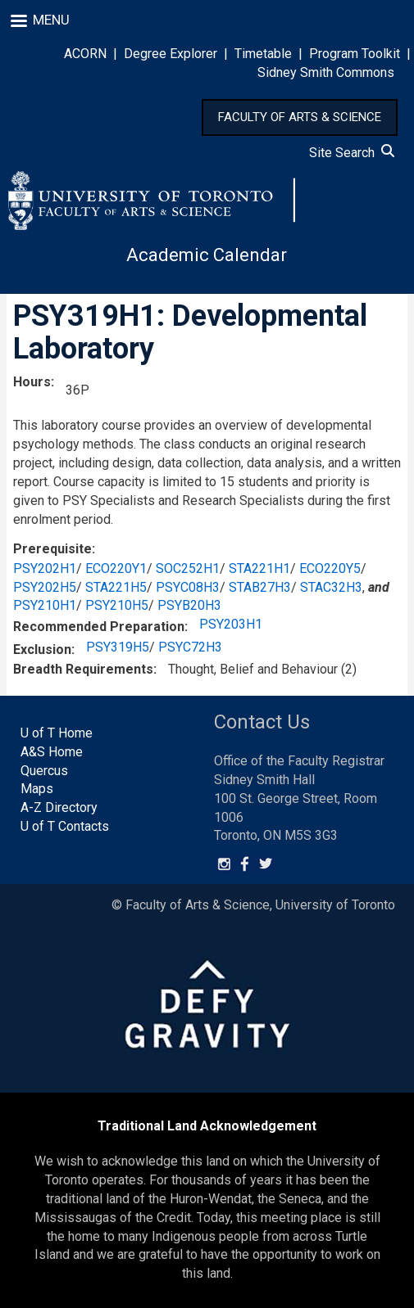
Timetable (263, 53)
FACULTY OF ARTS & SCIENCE (299, 117)
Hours (32, 382)
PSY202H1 (44, 568)
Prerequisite (52, 549)
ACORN (85, 53)
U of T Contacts (64, 826)
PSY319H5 (117, 647)
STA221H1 (259, 568)
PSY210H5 (116, 605)
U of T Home (56, 733)
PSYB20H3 (189, 605)
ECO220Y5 (330, 568)
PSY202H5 (44, 587)
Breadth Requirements (83, 669)
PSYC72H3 (190, 647)
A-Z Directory (59, 807)
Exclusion (42, 649)
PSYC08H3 (188, 587)
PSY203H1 (230, 624)
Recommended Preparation (98, 626)
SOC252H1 (188, 568)
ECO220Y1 (116, 568)
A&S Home (51, 752)
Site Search (351, 152)
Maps (36, 788)
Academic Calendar (206, 255)
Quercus (44, 770)
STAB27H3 (260, 587)
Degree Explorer (170, 53)
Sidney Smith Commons (325, 72)
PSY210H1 (44, 605)
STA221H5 (116, 587)
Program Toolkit (354, 53)
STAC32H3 (331, 587)
